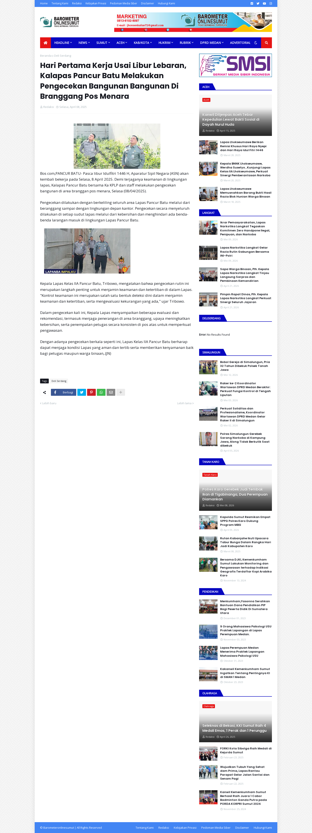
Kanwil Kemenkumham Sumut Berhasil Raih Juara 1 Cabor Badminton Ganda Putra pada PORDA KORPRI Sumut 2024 (243, 798)
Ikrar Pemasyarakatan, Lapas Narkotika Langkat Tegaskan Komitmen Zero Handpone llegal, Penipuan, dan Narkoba (245, 228)
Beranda (46, 56)
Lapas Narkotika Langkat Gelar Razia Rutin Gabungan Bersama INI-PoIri (244, 251)
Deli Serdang (62, 56)
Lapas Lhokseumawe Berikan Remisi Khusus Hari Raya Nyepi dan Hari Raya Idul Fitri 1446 (243, 146)
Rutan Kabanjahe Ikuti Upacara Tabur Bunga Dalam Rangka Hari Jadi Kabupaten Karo (245, 542)
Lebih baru (49, 403)
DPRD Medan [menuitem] (210, 43)
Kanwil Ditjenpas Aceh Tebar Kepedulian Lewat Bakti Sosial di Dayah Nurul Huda (230, 119)
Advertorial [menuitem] (240, 43)
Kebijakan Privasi (96, 3)
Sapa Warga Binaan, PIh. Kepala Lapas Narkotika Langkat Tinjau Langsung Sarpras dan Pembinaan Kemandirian (244, 275)
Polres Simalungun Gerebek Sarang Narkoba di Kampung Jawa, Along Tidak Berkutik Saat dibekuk (245, 440)
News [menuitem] (82, 43)
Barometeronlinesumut (58, 828)
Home (44, 3)
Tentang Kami (60, 3)
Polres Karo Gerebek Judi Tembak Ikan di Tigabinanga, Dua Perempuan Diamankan (235, 494)
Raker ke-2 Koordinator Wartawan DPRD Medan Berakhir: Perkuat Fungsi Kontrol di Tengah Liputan (245, 389)
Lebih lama (184, 403)
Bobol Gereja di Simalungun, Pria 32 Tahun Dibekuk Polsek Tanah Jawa (245, 366)
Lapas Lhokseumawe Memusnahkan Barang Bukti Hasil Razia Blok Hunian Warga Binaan (245, 193)
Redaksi (77, 3)
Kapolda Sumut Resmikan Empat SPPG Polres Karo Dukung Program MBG (245, 521)
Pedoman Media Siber (123, 3)
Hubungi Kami (166, 3)
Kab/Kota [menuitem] (141, 43)
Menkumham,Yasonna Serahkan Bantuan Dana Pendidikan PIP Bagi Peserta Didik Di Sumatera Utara (245, 607)
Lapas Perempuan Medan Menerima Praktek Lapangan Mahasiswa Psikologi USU (242, 652)
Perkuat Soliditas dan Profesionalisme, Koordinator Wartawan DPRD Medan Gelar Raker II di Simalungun (242, 414)
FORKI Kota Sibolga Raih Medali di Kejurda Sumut (246, 750)
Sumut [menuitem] (101, 43)
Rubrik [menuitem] (185, 43)
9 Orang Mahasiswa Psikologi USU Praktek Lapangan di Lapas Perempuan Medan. (245, 630)
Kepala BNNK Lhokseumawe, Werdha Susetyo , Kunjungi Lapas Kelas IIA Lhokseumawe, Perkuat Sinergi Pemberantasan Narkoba (245, 170)
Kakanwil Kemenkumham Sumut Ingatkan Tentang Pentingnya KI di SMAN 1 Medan (245, 673)
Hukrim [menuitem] (164, 43)
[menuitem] (45, 42)
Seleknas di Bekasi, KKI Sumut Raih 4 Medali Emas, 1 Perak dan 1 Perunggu (234, 728)
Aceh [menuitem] (120, 43)
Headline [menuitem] (61, 43)
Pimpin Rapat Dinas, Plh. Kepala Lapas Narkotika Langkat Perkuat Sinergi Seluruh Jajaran (245, 298)
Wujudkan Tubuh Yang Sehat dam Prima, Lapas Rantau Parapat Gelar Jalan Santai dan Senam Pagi (245, 773)
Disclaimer (147, 3)
